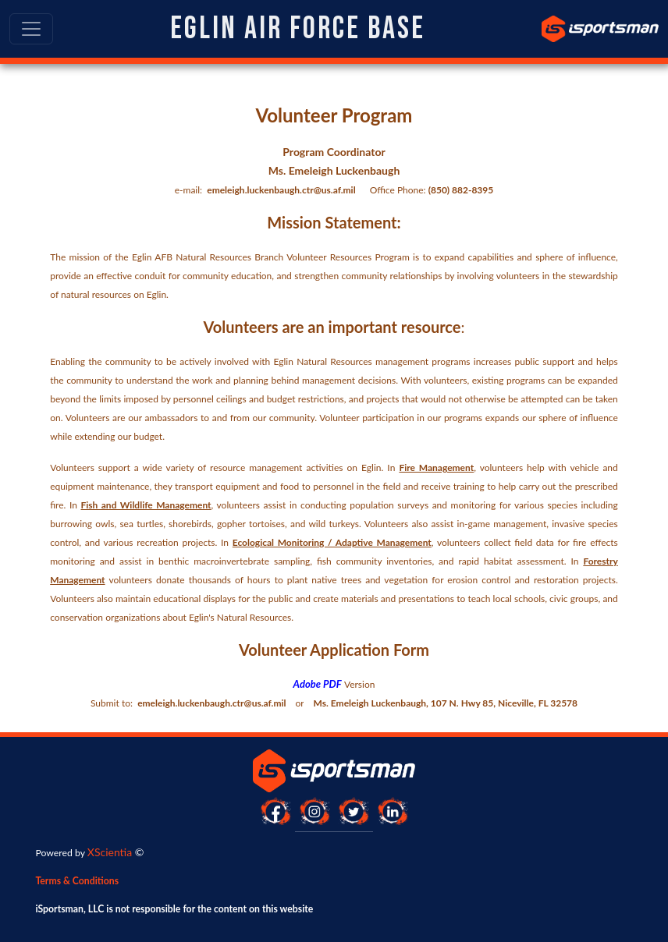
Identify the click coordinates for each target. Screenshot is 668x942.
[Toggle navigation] (31, 28)
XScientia (109, 852)
